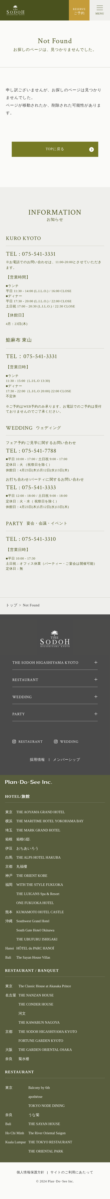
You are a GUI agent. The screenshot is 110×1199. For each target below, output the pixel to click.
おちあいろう (27, 848)
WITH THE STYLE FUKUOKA (39, 885)
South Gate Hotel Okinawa (35, 930)
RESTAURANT (30, 741)
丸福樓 (21, 866)
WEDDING (69, 741)
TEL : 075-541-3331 (31, 254)
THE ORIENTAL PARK (45, 1151)
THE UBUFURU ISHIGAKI (36, 939)
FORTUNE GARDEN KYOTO (40, 1041)
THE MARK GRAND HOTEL (38, 830)
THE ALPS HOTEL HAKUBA (38, 857)
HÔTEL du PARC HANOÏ (35, 948)
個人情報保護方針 (30, 1172)
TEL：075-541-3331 (31, 356)
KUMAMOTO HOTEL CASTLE (40, 912)
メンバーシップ (66, 760)
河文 (22, 1013)
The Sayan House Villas (33, 957)
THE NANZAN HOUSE (36, 995)
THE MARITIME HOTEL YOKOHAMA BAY (50, 821)
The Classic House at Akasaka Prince (44, 986)
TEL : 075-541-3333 (31, 487)
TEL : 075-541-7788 (31, 451)
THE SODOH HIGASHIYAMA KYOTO (47, 1032)
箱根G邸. (23, 839)
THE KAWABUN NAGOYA (39, 1022)
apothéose (35, 1097)
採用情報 (37, 760)
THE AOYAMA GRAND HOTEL (40, 812)
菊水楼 (23, 1059)
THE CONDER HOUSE (35, 1004)
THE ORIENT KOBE (31, 876)
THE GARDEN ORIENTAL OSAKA (45, 1050)
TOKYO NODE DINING (46, 1106)
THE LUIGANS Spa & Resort (37, 894)
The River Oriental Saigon (47, 1133)
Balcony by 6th (39, 1088)
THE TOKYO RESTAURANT (50, 1142)
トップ (12, 605)
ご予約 (79, 11)
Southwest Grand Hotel (32, 921)
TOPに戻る (55, 149)
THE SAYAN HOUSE (44, 1124)
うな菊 (33, 1115)
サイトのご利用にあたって (71, 1172)
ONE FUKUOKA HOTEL (35, 903)
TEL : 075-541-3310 (31, 539)
